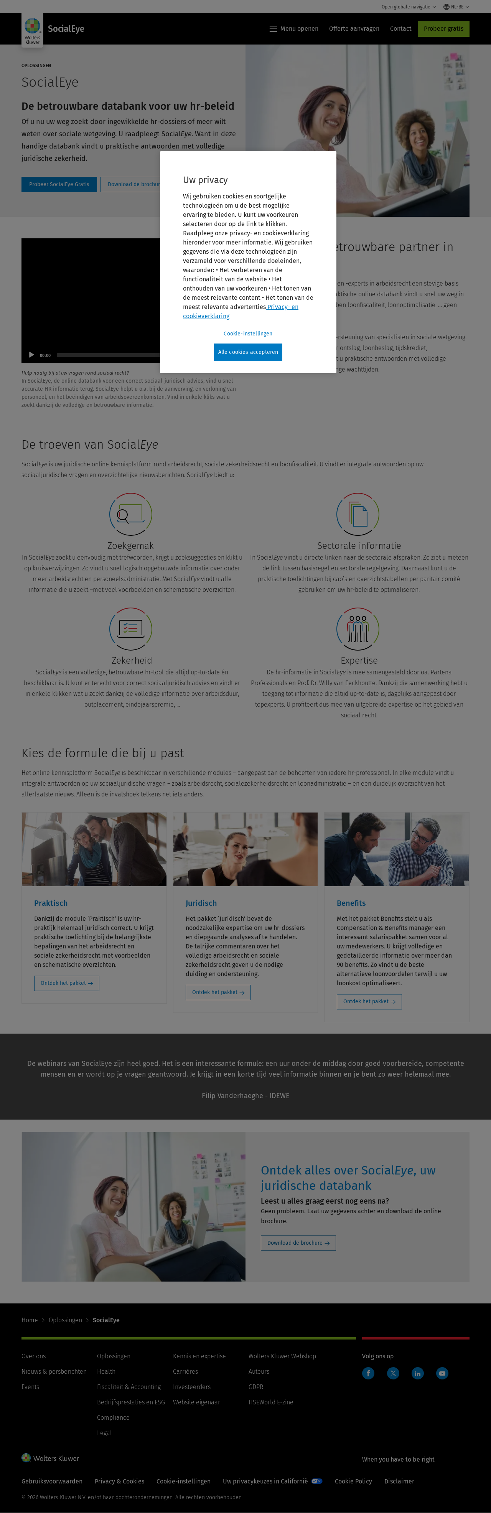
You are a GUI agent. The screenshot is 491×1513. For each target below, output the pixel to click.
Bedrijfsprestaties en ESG (131, 1402)
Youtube (442, 1373)
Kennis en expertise (199, 1356)
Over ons (33, 1356)
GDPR (256, 1387)
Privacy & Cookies (119, 1481)
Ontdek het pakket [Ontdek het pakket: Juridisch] (214, 992)
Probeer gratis (443, 28)
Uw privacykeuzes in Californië (265, 1481)
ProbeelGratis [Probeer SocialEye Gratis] (59, 184)
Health (106, 1371)
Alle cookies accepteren (248, 352)
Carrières (185, 1371)
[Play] (31, 355)
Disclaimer (399, 1481)
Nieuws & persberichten (54, 1371)
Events (30, 1387)
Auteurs (259, 1371)
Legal (104, 1433)
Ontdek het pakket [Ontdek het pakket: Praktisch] (63, 983)
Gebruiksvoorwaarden (51, 1481)
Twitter (393, 1373)
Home (29, 1320)
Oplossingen (65, 1320)
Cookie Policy (353, 1481)
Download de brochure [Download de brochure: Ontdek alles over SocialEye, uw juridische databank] (295, 1243)
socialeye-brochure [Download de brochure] (135, 184)
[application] (131, 300)
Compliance (113, 1417)
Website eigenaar (196, 1402)
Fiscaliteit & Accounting (129, 1387)
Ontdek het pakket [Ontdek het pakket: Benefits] (366, 1001)
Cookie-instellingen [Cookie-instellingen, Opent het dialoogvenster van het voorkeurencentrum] (248, 333)
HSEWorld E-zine (271, 1402)
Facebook (368, 1373)
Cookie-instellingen (184, 1481)
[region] (248, 262)
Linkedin (418, 1373)
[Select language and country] (456, 7)
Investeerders (192, 1387)
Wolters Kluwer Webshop (282, 1356)
